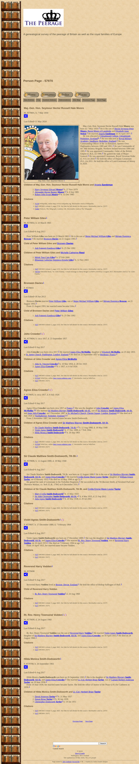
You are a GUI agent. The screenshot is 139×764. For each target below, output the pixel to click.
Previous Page (89, 100)
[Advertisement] (80, 58)
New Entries (29, 100)
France (70, 408)
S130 (37, 204)
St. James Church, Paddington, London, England (47, 354)
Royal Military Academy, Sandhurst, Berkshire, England (106, 139)
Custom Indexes (49, 100)
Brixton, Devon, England (67, 584)
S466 (37, 209)
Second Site (76, 762)
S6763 (37, 272)
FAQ (38, 100)
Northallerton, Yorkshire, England (49, 416)
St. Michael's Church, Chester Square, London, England (92, 413)
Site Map (76, 100)
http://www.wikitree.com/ (62, 378)
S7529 (37, 378)
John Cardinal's (67, 762)
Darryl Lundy (80, 753)
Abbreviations (65, 100)
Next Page (101, 100)
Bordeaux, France (108, 354)
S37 (36, 206)
